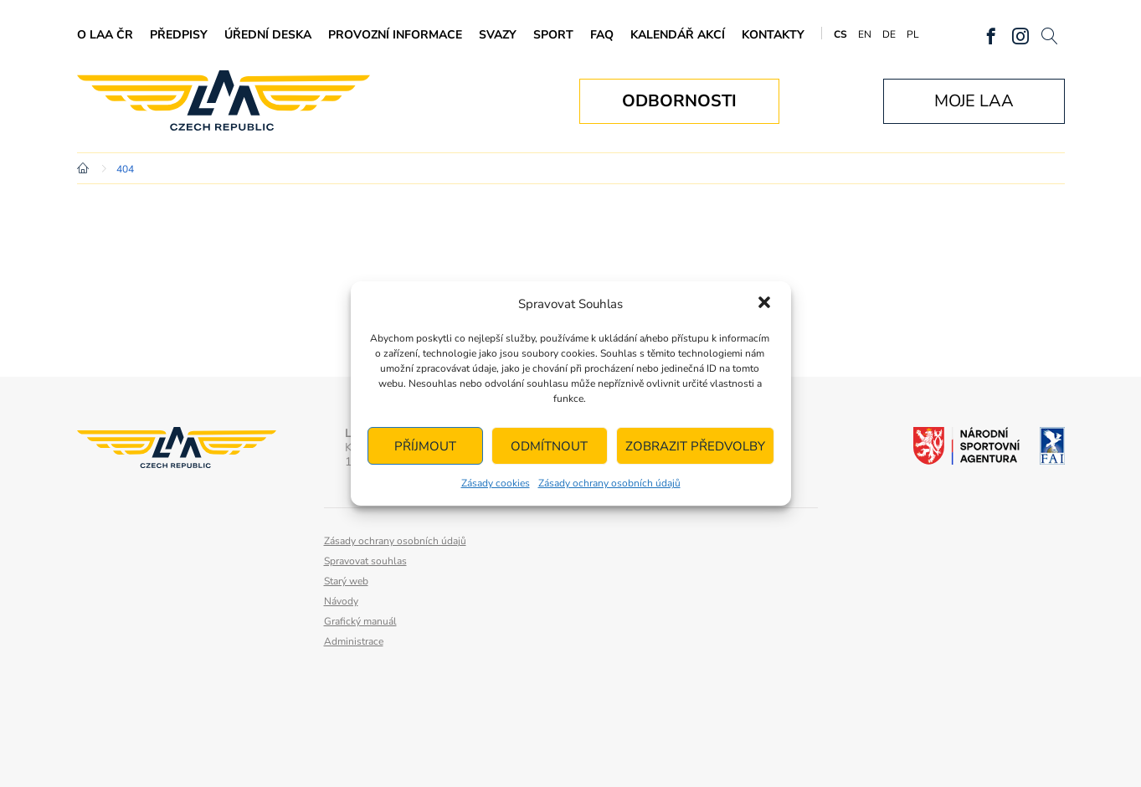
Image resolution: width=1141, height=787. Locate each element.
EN (864, 34)
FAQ (602, 35)
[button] (764, 304)
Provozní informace (395, 35)
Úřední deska (267, 35)
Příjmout (425, 446)
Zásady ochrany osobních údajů (609, 483)
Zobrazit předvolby (695, 446)
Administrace (353, 641)
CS (840, 34)
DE (889, 34)
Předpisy (179, 35)
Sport (553, 35)
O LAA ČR (105, 35)
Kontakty (773, 35)
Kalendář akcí (677, 35)
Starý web (346, 581)
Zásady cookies (495, 483)
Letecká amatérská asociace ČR (223, 100)
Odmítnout (549, 446)
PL (913, 34)
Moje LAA (974, 101)
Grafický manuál (360, 621)
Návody (341, 601)
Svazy (498, 35)
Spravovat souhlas (365, 561)
